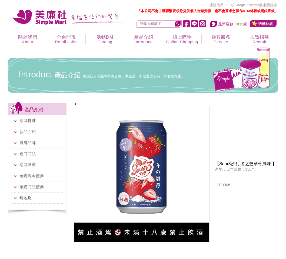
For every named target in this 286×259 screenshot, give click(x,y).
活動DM (105, 39)
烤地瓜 (25, 197)
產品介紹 (143, 39)
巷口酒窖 (27, 164)
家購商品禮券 (31, 186)
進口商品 (27, 153)
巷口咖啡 (27, 120)
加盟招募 (259, 39)
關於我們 (27, 39)
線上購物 (182, 39)
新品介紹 (27, 131)
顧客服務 (221, 39)
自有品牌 (27, 142)
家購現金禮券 (31, 175)
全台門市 (66, 39)
